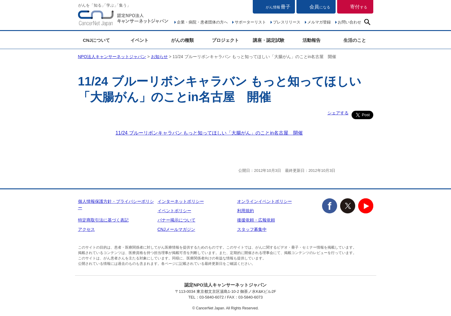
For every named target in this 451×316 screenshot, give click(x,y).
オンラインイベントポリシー (264, 201)
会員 (319, 6)
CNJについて (96, 40)
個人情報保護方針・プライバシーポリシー (116, 204)
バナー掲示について (177, 220)
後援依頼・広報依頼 (256, 220)
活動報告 (311, 40)
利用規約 (245, 210)
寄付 (358, 6)
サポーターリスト (250, 22)
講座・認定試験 (268, 40)
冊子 (278, 6)
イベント (139, 40)
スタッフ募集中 (252, 229)
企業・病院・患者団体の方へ (202, 22)
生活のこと (354, 40)
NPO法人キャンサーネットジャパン (123, 20)
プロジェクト (225, 40)
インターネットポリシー (181, 201)
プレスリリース (286, 22)
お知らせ (159, 56)
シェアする (338, 112)
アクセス (86, 229)
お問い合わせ (349, 22)
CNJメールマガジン (176, 229)
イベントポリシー (174, 210)
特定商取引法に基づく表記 (103, 220)
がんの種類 (182, 40)
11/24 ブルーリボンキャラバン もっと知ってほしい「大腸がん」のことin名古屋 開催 (209, 132)
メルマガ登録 (319, 22)
